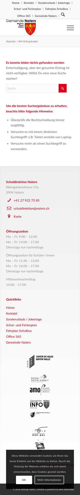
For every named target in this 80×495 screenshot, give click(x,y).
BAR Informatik (66, 489)
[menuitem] (16, 3)
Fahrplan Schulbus (56, 8)
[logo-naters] (33, 27)
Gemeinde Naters (46, 15)
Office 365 (24, 15)
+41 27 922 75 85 (27, 200)
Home (10, 307)
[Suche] (63, 15)
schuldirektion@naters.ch (31, 208)
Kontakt (11, 313)
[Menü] (68, 27)
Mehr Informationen (49, 479)
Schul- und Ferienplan (27, 8)
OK (24, 479)
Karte (17, 216)
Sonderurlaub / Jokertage (24, 319)
